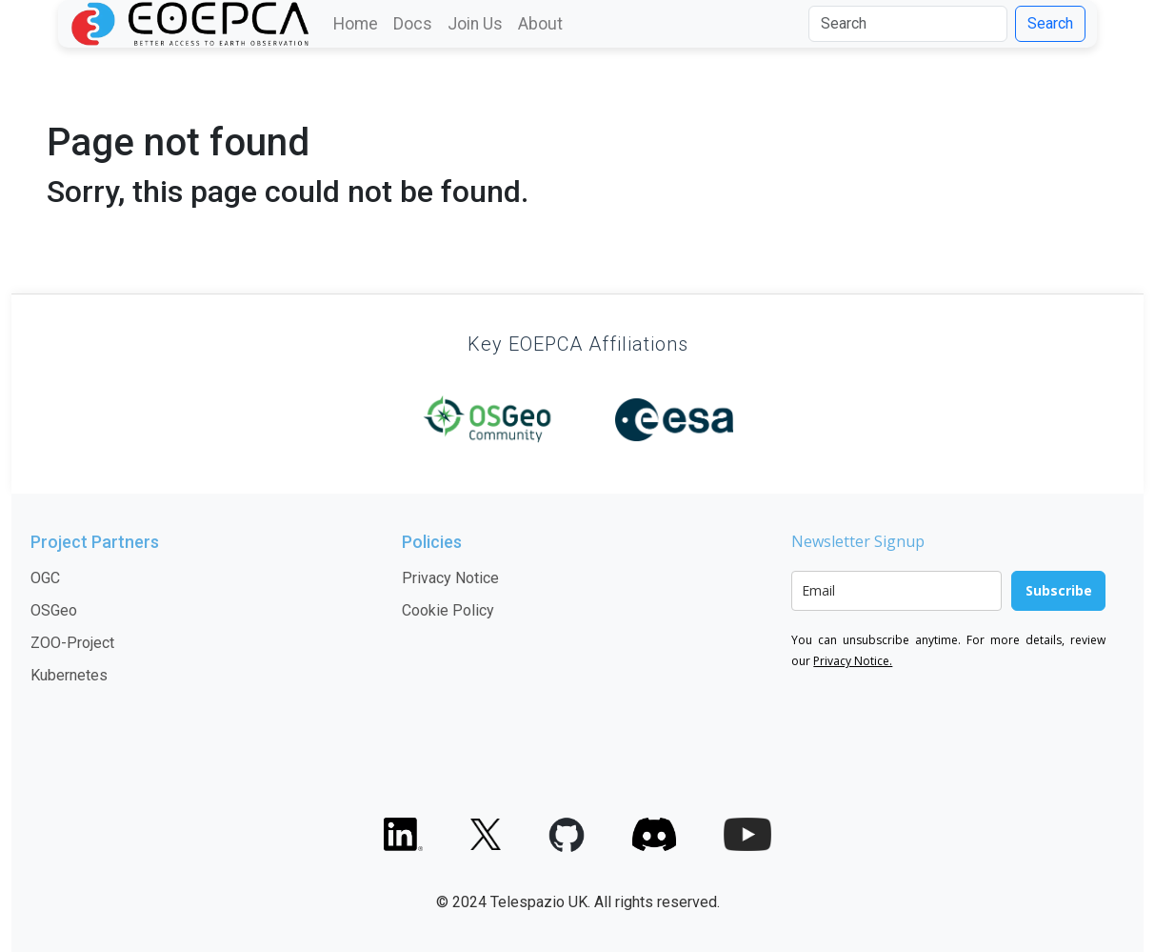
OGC (45, 578)
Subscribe (1059, 590)
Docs (412, 23)
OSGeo (53, 610)
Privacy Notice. (852, 661)
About (540, 23)
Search (1050, 23)
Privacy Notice (450, 578)
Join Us (475, 23)
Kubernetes (69, 675)
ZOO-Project (72, 643)
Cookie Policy (448, 610)
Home (355, 23)
